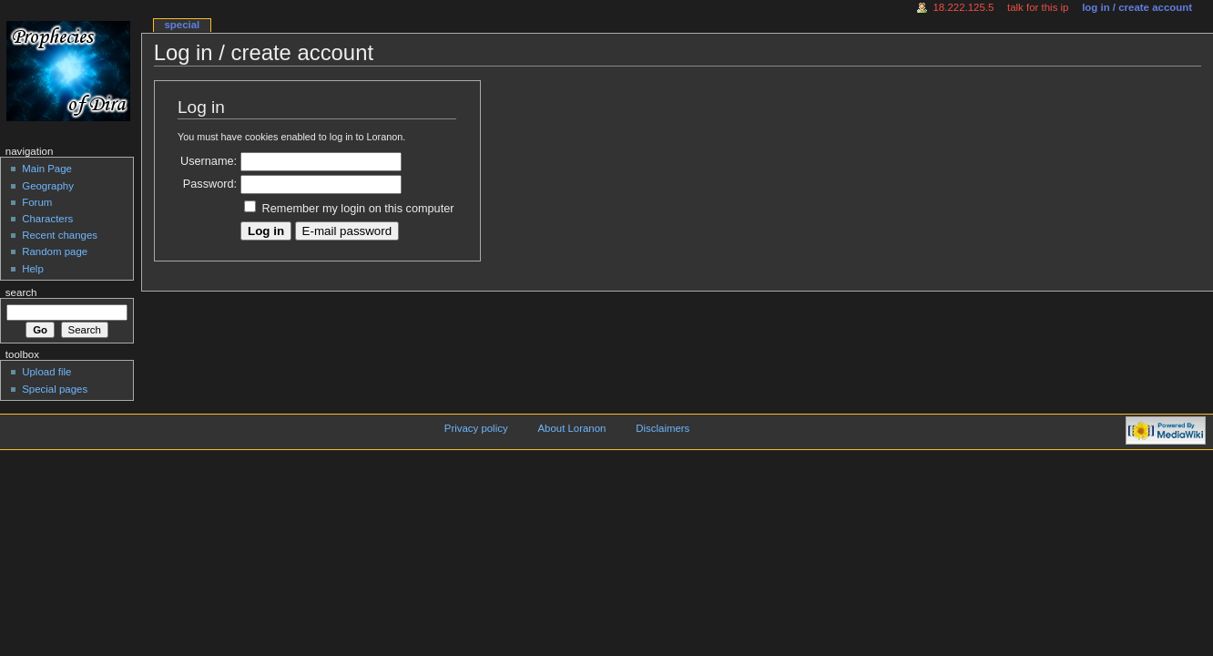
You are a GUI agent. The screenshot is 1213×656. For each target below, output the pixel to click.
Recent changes (59, 235)
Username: (208, 161)
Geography (48, 185)
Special (181, 24)
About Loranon (571, 428)
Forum (37, 202)
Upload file (46, 371)
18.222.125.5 (963, 7)
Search (21, 292)
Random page (54, 251)
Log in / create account (1137, 7)
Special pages (54, 389)
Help (33, 268)
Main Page (47, 168)
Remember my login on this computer (358, 208)
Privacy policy (476, 428)
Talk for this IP (1037, 7)
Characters (47, 218)
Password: (210, 184)
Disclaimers (662, 428)
